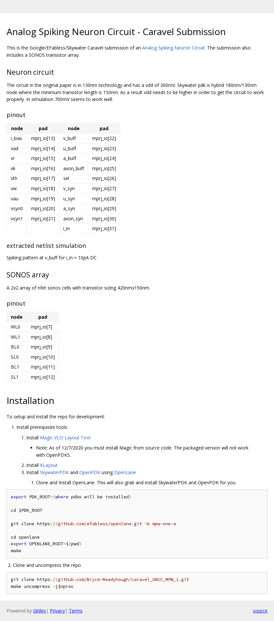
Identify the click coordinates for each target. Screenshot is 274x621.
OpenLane (125, 472)
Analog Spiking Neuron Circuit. (174, 48)
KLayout (49, 465)
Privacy (57, 611)
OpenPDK (89, 472)
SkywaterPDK (54, 472)
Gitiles (39, 611)
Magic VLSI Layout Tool (65, 437)
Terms (76, 611)
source (260, 611)
